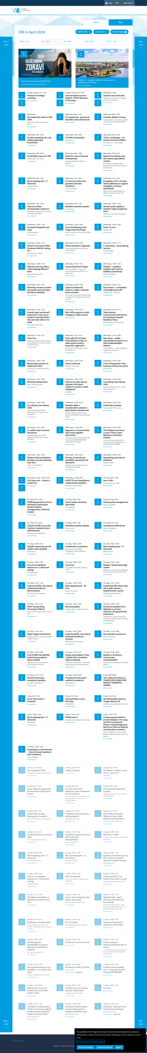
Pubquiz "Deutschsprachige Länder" (115, 566)
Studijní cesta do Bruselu (114, 95)
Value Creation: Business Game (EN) (76, 503)
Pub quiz (107, 988)
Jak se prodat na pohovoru (114, 634)
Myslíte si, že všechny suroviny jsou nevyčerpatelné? (112, 657)
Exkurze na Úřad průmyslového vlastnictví (38, 207)
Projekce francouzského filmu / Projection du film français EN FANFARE (114, 970)
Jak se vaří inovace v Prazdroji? (36, 700)
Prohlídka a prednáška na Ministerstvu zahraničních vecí (38, 900)
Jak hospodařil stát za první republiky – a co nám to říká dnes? (39, 970)
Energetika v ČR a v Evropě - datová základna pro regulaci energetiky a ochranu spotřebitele (115, 184)
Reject (118, 1047)
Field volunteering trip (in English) (114, 790)
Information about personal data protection (91, 1041)
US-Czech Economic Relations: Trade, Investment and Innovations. (77, 791)
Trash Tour (69, 564)
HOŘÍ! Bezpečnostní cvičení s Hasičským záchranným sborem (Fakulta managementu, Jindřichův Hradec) (39, 507)
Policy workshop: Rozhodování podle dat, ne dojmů (114, 945)
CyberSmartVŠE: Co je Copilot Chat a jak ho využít (115, 877)
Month (96, 22)
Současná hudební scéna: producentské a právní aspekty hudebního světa (76, 1009)
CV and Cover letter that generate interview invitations (75, 183)
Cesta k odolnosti (72, 363)
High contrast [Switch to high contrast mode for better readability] (128, 3)
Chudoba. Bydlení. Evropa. (114, 117)
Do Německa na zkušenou (76, 546)
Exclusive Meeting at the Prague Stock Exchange (75, 228)
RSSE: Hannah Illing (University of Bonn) (36, 608)
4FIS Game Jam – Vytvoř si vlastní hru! (38, 481)
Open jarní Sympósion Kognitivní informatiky (113, 923)
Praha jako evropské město (39, 922)
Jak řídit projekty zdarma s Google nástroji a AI (114, 700)
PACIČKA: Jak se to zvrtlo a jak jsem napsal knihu (76, 989)
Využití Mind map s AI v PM (39, 156)
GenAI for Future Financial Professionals (76, 157)
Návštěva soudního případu (77, 206)
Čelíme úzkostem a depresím (77, 245)
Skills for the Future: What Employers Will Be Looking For (38, 248)
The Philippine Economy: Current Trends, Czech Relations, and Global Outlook (114, 434)
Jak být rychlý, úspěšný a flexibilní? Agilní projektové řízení (115, 209)
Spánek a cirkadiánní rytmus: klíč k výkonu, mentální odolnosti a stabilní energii (115, 858)
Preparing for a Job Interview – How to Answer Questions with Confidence (39, 752)
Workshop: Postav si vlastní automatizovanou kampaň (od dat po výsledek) (39, 290)
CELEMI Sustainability (74, 137)
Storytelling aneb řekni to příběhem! (114, 459)
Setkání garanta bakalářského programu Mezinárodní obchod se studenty (37, 946)
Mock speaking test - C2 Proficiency (75, 857)
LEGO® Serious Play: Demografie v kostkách (37, 815)
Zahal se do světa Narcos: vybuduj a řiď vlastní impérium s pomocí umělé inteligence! (76, 385)
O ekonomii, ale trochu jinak (77, 942)
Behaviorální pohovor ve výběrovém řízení (37, 365)
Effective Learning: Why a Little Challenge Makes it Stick (38, 269)
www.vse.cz (100, 31)
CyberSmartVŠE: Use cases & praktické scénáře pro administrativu (39, 588)
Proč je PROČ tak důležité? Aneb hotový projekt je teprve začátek (38, 657)
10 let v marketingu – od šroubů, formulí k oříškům (114, 139)
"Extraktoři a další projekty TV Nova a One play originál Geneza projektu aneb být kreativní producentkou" (39, 1010)
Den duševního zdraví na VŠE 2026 (39, 118)
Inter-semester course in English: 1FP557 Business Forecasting (76, 98)
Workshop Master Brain (37, 381)
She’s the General (72, 876)
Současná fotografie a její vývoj (38, 228)
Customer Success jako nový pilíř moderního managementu (77, 837)
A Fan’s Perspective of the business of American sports (115, 365)
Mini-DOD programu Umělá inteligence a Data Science (77, 313)
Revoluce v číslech (111, 834)
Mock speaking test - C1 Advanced (37, 182)
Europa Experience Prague (76, 266)
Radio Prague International (39, 634)
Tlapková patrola (72, 770)
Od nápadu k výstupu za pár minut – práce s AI (115, 771)
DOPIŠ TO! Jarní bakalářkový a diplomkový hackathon (77, 481)
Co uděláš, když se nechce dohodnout (38, 431)
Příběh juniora (71, 717)
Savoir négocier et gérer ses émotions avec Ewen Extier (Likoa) (39, 791)
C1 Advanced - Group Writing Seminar (115, 247)
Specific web (83, 31)
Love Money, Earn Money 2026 (114, 383)
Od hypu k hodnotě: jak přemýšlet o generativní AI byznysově (76, 460)
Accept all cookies (86, 1047)
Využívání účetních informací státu (39, 836)
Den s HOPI (108, 480)
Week (120, 22)
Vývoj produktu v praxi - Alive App (75, 700)
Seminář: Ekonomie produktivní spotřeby (36, 679)
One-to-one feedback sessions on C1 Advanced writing (38, 567)
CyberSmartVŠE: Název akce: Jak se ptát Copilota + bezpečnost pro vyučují (115, 588)
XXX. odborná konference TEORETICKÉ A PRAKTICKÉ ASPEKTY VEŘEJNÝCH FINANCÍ (114, 681)
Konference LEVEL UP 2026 (77, 967)
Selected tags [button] (119, 31)
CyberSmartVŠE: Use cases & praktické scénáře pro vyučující (77, 636)
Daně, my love (109, 227)
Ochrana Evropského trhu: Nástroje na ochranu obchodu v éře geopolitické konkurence (115, 610)
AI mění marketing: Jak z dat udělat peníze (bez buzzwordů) (39, 140)
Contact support (17, 1040)
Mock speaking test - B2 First (75, 587)
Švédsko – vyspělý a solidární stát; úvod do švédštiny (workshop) (113, 269)
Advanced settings (104, 1047)
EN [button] (117, 3)
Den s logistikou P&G (36, 770)
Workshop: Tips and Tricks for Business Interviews (114, 1008)
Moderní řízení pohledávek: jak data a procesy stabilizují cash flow (39, 460)
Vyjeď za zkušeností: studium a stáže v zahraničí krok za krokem (77, 290)
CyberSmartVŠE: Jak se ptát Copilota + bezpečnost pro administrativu (39, 528)
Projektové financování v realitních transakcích (76, 679)
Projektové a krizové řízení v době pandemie (77, 815)
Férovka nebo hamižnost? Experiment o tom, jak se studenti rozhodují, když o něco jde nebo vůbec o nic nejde (38, 317)
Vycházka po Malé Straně (114, 525)
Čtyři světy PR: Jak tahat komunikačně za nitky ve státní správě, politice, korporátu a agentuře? (76, 342)
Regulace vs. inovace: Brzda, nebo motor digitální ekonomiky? (77, 433)
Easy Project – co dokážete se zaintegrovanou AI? (114, 288)
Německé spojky (72, 606)
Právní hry (31, 338)
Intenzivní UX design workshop (36, 96)
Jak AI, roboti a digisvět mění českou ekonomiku (77, 898)
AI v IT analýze (71, 922)
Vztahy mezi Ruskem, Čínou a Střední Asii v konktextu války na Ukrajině (77, 657)
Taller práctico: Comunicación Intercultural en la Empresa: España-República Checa (115, 316)
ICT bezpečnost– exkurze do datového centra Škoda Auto (77, 118)
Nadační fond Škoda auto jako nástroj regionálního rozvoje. (114, 158)
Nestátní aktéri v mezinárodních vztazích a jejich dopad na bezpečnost (77, 408)
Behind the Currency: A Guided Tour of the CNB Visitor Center (37, 990)
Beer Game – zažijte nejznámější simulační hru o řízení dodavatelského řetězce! (115, 342)
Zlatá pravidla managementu (115, 502)
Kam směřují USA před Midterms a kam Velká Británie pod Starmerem (113, 816)
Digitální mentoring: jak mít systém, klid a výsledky (39, 547)
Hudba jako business (112, 405)
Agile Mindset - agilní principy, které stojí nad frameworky (113, 900)
